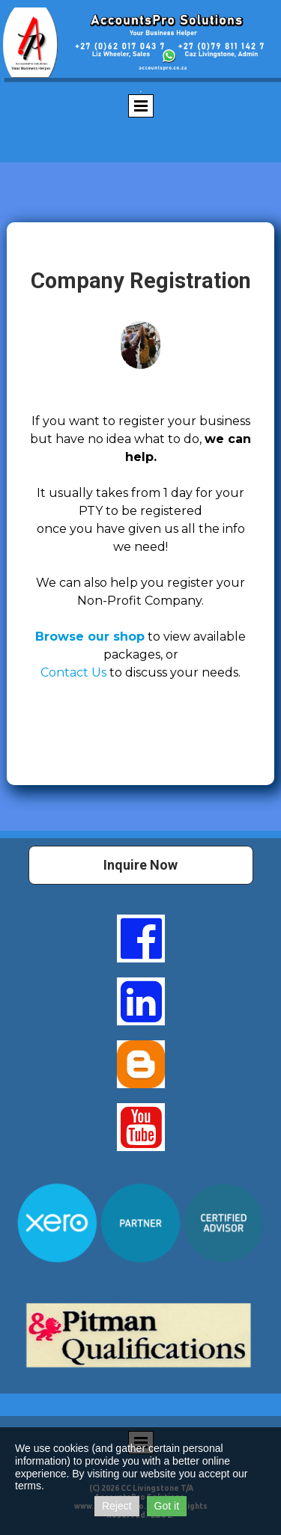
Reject (117, 1506)
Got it (166, 1506)
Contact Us (74, 672)
